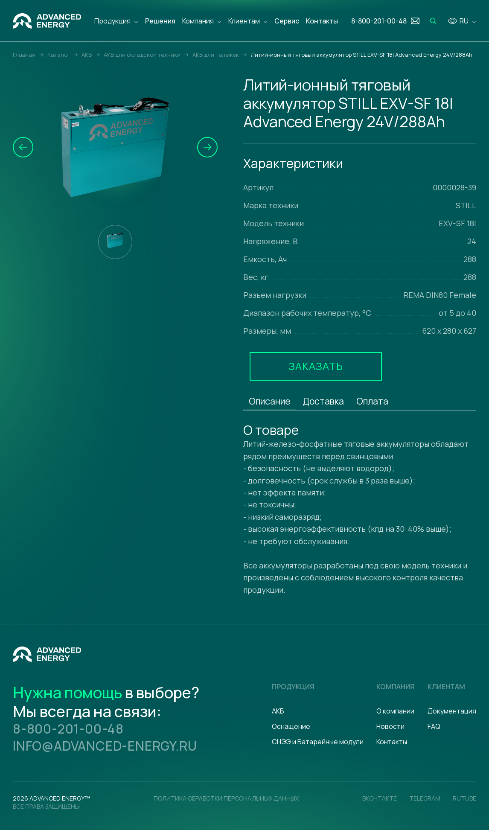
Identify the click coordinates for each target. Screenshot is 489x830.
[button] (23, 147)
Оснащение (291, 726)
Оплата (372, 401)
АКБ (278, 711)
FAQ (434, 726)
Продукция (112, 20)
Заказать (315, 366)
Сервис (286, 21)
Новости (390, 726)
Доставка (323, 401)
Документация (452, 711)
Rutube (464, 798)
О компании (395, 711)
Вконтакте (379, 798)
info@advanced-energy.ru (105, 745)
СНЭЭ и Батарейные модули (318, 741)
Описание (269, 401)
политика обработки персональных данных (226, 798)
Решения (160, 21)
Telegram (424, 798)
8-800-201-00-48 (68, 728)
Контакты (322, 21)
